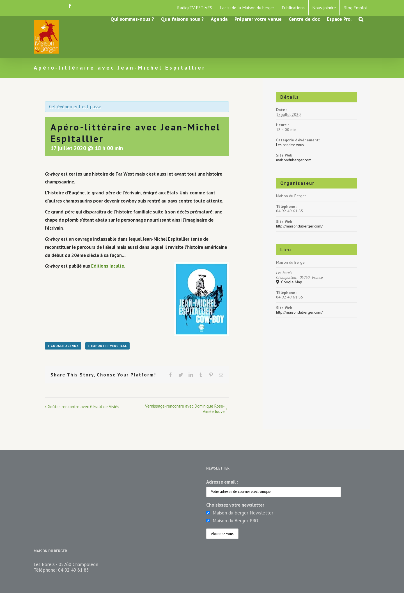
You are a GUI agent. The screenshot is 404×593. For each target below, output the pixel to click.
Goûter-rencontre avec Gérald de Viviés (83, 406)
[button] (361, 19)
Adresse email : (222, 482)
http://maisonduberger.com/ (299, 226)
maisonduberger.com (293, 159)
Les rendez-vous (290, 144)
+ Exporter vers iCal (107, 346)
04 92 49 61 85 (73, 570)
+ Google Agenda (63, 346)
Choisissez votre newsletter (235, 505)
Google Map (291, 282)
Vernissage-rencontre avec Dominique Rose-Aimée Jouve (185, 408)
